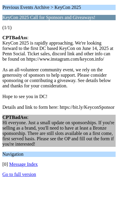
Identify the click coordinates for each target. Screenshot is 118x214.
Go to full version (19, 174)
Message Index (23, 164)
